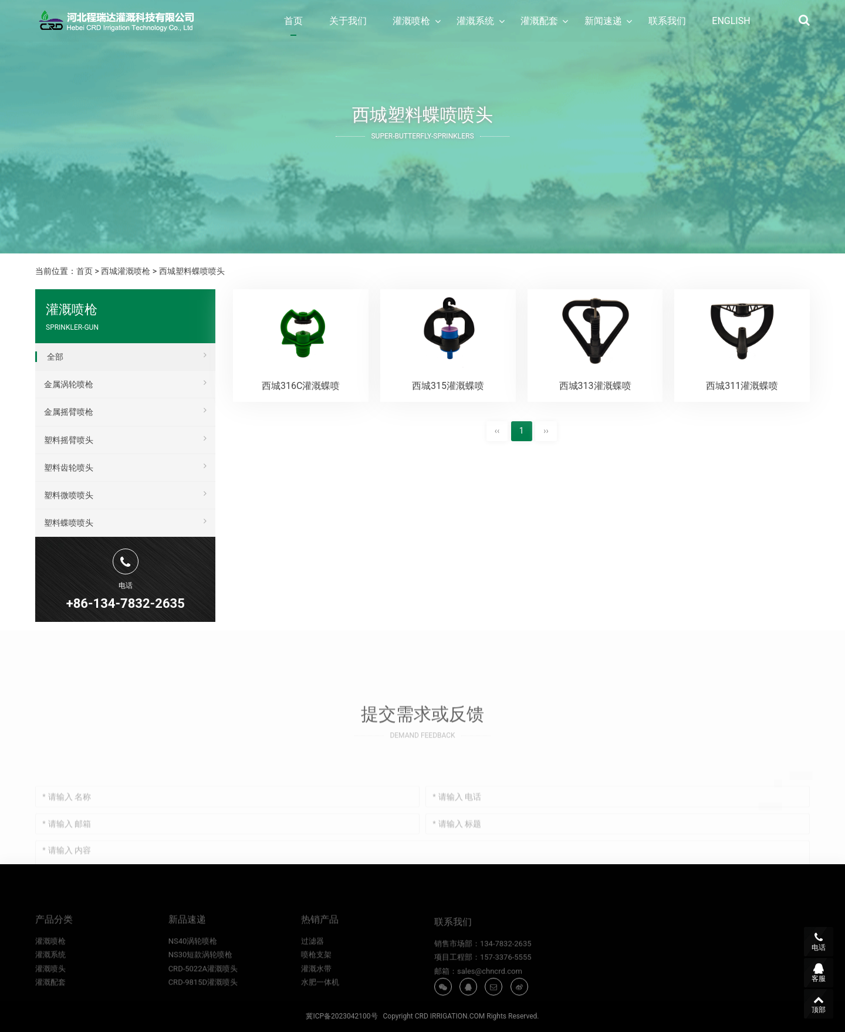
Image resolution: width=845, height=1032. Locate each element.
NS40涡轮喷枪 (193, 963)
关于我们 (348, 20)
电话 (818, 942)
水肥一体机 (320, 1004)
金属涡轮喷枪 (125, 382)
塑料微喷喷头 (125, 493)
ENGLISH (731, 20)
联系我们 (667, 20)
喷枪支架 (316, 977)
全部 (127, 355)
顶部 (818, 1004)
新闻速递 (603, 20)
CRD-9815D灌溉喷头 (203, 1004)
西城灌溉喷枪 (125, 271)
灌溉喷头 (50, 991)
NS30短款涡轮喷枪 (200, 977)
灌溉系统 (475, 20)
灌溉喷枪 (411, 20)
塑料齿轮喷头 (125, 466)
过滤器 (312, 963)
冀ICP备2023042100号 (341, 1016)
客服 (818, 973)
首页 (293, 20)
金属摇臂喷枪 (125, 410)
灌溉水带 (316, 991)
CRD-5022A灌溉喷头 (203, 991)
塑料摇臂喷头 (125, 438)
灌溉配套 (539, 20)
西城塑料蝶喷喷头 (192, 271)
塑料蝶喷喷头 (125, 521)
